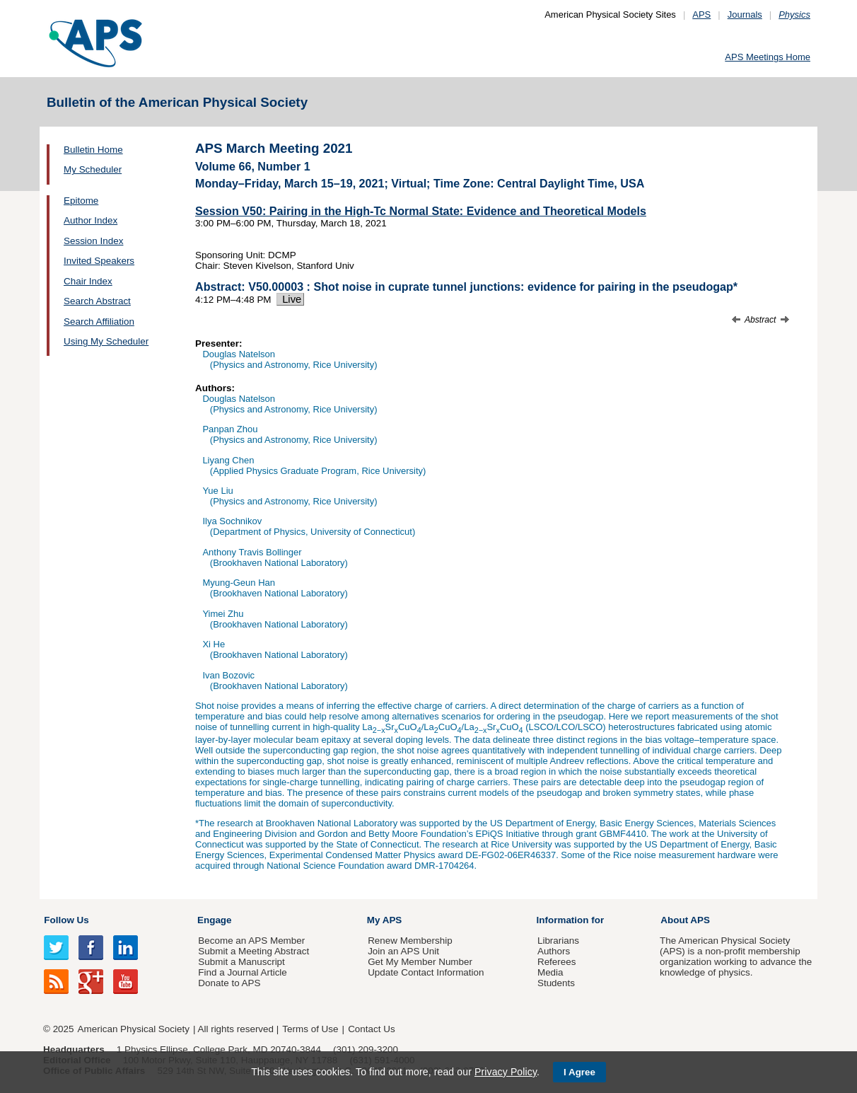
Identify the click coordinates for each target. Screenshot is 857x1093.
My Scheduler (93, 169)
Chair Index (88, 281)
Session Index (93, 241)
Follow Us (66, 920)
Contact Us (371, 1029)
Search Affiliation (99, 321)
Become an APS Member (251, 940)
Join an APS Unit (403, 951)
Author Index (90, 220)
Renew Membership (410, 940)
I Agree (579, 1072)
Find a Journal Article (242, 972)
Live (290, 299)
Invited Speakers (99, 260)
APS (701, 14)
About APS (685, 920)
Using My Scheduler (106, 341)
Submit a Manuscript (241, 961)
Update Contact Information (426, 972)
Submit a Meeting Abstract (253, 951)
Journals (745, 14)
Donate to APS (229, 983)
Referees (556, 961)
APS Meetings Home (767, 57)
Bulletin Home (93, 149)
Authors (553, 951)
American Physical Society (134, 1029)
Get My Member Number (420, 961)
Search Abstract (97, 301)
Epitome (81, 200)
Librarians (558, 940)
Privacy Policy (505, 1071)
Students (556, 983)
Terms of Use (310, 1029)
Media (550, 972)
